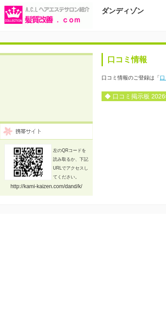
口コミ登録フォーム (82, 86)
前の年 (158, 128)
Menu (151, 46)
